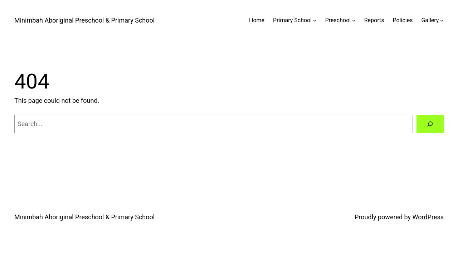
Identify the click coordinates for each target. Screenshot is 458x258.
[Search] (430, 124)
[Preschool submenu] (354, 20)
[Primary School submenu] (315, 20)
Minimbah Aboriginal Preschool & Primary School (84, 20)
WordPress (428, 217)
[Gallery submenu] (442, 20)
